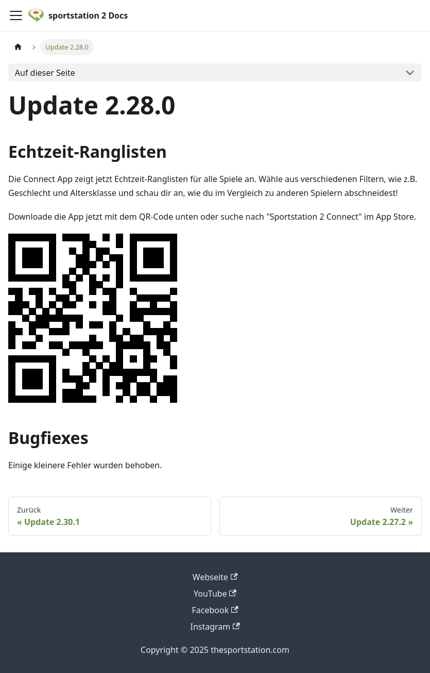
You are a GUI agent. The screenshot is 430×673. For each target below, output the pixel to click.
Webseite (215, 577)
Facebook (215, 610)
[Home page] (18, 47)
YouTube (215, 593)
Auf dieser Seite (45, 72)
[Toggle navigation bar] (16, 15)
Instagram (214, 626)
